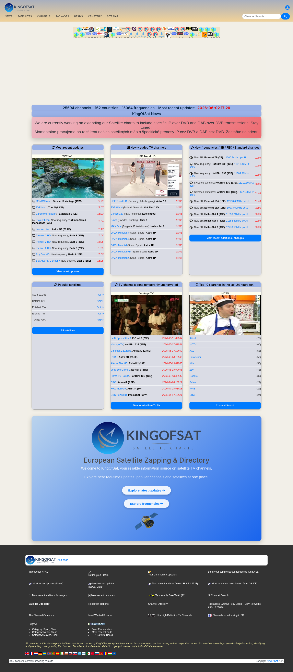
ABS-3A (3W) (134, 388)
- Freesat (218, 606)
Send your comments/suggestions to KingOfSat (233, 571)
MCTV (192, 344)
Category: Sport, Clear (44, 629)
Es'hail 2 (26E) (140, 338)
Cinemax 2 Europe (121, 350)
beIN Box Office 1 (120, 369)
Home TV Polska (120, 376)
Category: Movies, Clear (45, 635)
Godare (193, 376)
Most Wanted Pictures (100, 615)
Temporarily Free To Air (146, 405)
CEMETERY (95, 16)
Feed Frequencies (102, 629)
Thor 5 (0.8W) (56, 207)
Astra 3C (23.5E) (141, 350)
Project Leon (42, 220)
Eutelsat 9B (148, 213)
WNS (192, 388)
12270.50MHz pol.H (237, 227)
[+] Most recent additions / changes (48, 595)
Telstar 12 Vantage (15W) (67, 201)
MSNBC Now (43, 201)
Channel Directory (158, 603)
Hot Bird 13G (151, 207)
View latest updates (68, 271)
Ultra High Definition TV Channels (170, 615)
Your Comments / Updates (162, 573)
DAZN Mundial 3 (120, 232)
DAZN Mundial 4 (120, 239)
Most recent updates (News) (46, 583)
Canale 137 (117, 213)
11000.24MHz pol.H (235, 157)
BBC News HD (119, 395)
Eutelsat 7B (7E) (213, 157)
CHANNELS (43, 16)
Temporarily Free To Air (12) (166, 595)
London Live (42, 229)
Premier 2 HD (43, 235)
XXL (191, 350)
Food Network (118, 388)
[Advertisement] (146, 68)
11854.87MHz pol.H (237, 220)
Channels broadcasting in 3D (226, 615)
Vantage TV (117, 344)
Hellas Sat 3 (157, 226)
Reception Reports (98, 603)
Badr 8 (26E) (77, 235)
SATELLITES (24, 16)
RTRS (114, 357)
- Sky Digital (235, 603)
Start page (47, 560)
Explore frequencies (146, 503)
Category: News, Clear (44, 632)
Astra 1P (161, 201)
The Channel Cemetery (41, 615)
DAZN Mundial (119, 245)
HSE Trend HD (119, 201)
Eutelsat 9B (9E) (68, 213)
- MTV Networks (252, 603)
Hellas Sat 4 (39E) (214, 214)
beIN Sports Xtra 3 (121, 338)
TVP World (117, 207)
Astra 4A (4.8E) (126, 382)
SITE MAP (112, 16)
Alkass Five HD (119, 363)
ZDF (191, 369)
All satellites (68, 330)
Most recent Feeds (102, 632)
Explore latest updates (146, 490)
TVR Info (40, 207)
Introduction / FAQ (38, 571)
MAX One (116, 226)
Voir (100, 294)
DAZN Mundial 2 (120, 258)
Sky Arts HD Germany (48, 260)
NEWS (8, 16)
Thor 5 (143, 220)
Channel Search (225, 405)
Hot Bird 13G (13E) (226, 182)
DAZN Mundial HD (121, 251)
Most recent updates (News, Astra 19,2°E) (232, 583)
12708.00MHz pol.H (237, 201)
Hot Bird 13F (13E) (222, 164)
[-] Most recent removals (101, 595)
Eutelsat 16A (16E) (214, 201)
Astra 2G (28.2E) (61, 229)
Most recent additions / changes (225, 238)
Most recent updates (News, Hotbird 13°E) (173, 583)
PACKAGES (62, 16)
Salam (192, 382)
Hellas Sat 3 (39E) (214, 227)
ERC (113, 382)
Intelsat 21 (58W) (138, 395)
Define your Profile (98, 573)
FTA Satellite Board (102, 635)
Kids (191, 363)
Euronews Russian (46, 213)
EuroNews (195, 357)
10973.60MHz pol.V (237, 207)
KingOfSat (272, 661)
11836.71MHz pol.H (237, 214)
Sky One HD (42, 254)
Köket (114, 220)
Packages (213, 603)
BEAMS (78, 16)
